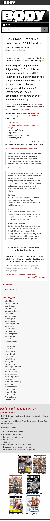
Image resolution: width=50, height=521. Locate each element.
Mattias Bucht (10, 364)
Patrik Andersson (11, 369)
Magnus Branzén (19, 50)
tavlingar (14, 271)
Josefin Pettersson (11, 349)
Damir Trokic (9, 326)
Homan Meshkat (10, 336)
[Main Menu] (4, 25)
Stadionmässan (11, 168)
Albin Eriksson (10, 306)
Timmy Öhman (10, 394)
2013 (14, 266)
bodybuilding (10, 268)
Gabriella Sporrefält (11, 334)
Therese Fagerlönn (11, 389)
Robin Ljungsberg (11, 374)
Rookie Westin (10, 379)
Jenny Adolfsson (11, 341)
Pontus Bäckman (11, 372)
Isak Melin (8, 339)
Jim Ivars (8, 344)
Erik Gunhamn (10, 329)
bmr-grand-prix (33, 266)
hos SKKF (32, 116)
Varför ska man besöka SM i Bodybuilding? (20, 275)
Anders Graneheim (11, 311)
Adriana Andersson (11, 303)
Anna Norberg (10, 314)
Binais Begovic (10, 319)
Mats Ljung (9, 362)
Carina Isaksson (10, 321)
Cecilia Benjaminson (12, 324)
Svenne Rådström (11, 387)
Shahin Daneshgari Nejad (14, 382)
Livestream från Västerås (36, 277)
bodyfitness (19, 268)
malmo (7, 271)
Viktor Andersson (11, 399)
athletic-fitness (21, 266)
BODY (8, 25)
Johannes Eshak (10, 346)
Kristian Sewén (10, 352)
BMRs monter (24, 109)
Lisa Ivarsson (9, 357)
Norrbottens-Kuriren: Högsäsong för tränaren (21, 148)
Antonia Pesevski (11, 316)
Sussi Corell (9, 384)
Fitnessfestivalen (37, 104)
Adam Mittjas (9, 301)
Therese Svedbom (11, 392)
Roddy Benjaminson (12, 377)
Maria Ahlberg (10, 359)
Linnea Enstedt (10, 354)
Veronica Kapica (10, 397)
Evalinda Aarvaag (11, 331)
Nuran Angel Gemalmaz (13, 367)
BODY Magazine (11, 289)
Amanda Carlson (11, 308)
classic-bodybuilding (31, 268)
